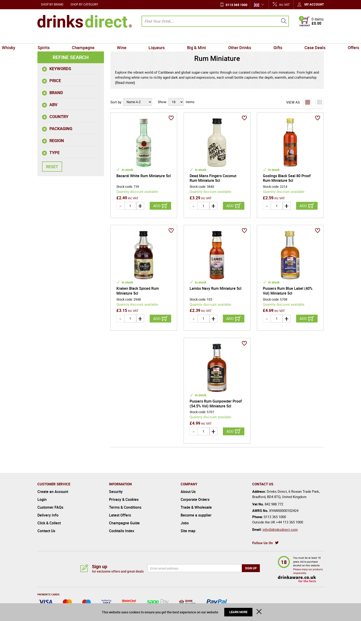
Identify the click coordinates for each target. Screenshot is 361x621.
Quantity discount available (137, 191)
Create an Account (52, 491)
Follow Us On (262, 542)
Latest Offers (120, 515)
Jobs (185, 522)
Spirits (73, 38)
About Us (188, 491)
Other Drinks (227, 38)
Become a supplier (196, 515)
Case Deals (286, 38)
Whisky (46, 38)
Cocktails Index (121, 530)
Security (116, 491)
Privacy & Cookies (124, 499)
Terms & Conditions (125, 507)
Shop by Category (84, 4)
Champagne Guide (124, 522)
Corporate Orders (195, 499)
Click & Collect (49, 522)
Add (157, 205)
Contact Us (46, 530)
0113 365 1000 (236, 5)
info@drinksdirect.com (280, 529)
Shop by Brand (52, 4)
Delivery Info (47, 515)
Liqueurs (161, 38)
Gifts (257, 38)
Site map (188, 530)
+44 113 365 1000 (289, 522)
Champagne (104, 38)
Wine (134, 38)
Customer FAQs (50, 507)
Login (42, 499)
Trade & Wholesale (196, 507)
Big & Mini (192, 38)
